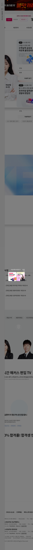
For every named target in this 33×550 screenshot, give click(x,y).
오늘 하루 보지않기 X (15, 269)
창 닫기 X (23, 270)
